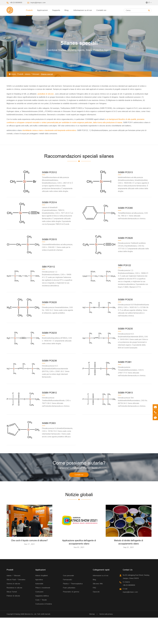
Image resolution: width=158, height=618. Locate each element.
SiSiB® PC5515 (49, 239)
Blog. (67, 10)
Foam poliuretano (69, 588)
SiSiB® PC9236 (49, 360)
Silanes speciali (47, 74)
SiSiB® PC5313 (125, 172)
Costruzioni (39, 592)
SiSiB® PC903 (49, 423)
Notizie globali (79, 494)
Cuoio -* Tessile (41, 600)
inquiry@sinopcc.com (38, 2)
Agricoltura (39, 580)
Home (13, 74)
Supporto (56, 10)
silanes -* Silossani (32, 74)
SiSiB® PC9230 (125, 299)
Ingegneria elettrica (42, 596)
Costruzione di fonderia (43, 604)
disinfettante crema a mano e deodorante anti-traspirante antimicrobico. (49, 130)
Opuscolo (96, 592)
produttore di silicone (46, 94)
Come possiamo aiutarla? (79, 463)
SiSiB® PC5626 (125, 238)
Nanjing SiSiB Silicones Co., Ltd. (26, 614)
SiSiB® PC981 (125, 362)
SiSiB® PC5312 (49, 172)
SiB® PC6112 (48, 266)
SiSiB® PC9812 (49, 392)
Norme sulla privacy (106, 614)
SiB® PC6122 (124, 265)
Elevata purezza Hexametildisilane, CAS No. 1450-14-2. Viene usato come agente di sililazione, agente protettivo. (57, 310)
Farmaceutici (67, 580)
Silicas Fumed (12, 592)
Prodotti (29, 10)
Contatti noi (101, 10)
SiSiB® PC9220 (49, 302)
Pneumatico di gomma (71, 592)
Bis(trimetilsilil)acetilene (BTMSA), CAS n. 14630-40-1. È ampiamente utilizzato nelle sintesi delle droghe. (57, 340)
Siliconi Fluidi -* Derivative (16, 580)
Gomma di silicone (13, 584)
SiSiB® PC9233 (49, 333)
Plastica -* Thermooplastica (73, 584)
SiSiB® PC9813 (125, 392)
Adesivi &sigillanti (41, 576)
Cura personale (68, 576)
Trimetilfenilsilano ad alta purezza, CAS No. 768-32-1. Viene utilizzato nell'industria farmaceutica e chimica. (133, 215)
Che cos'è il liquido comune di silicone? (29, 541)
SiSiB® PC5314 (49, 202)
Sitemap (92, 614)
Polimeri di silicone (13, 596)
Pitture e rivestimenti (42, 588)
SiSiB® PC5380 (125, 208)
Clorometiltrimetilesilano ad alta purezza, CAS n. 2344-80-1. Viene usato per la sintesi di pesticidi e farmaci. (57, 247)
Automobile (39, 584)
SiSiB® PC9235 (125, 328)
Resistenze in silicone (14, 588)
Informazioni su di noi (83, 10)
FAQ (94, 588)
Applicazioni (42, 10)
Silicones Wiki (98, 584)
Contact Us (127, 570)
